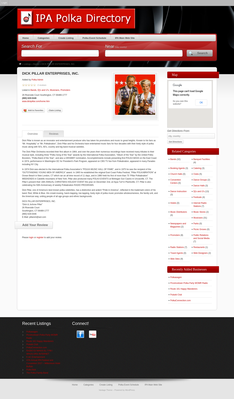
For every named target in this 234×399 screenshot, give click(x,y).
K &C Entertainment (35, 357)
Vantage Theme (105, 390)
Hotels (173, 203)
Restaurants (199, 247)
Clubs (196, 174)
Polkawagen (176, 277)
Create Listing (66, 38)
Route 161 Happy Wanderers (183, 289)
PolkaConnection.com (180, 300)
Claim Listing (55, 110)
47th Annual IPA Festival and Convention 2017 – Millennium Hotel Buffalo (43, 363)
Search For (31, 46)
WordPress (130, 390)
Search (202, 53)
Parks (196, 223)
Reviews (53, 133)
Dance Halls (199, 185)
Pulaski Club (176, 294)
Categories (43, 38)
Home (25, 38)
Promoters (65, 90)
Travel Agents (176, 253)
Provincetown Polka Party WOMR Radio (189, 283)
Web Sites (175, 259)
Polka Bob (31, 369)
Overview (32, 133)
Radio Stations (177, 247)
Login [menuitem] (4, 2)
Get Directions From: (190, 134)
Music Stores (199, 212)
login (31, 237)
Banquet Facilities (201, 159)
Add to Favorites (33, 110)
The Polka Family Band (37, 373)
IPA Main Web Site (125, 38)
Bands (36, 64)
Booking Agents (177, 168)
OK (201, 102)
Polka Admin (37, 80)
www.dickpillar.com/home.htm (36, 101)
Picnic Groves (199, 229)
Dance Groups (200, 180)
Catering (197, 168)
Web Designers (200, 253)
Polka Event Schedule (94, 38)
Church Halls (176, 174)
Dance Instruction (178, 191)
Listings (27, 64)
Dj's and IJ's (43, 90)
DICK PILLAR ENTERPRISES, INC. (50, 73)
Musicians (54, 90)
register (40, 237)
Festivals (197, 197)
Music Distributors (178, 212)
